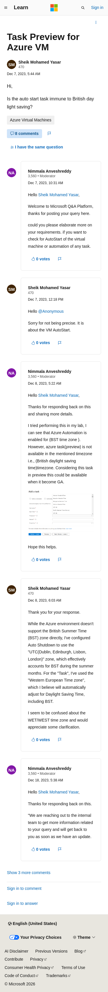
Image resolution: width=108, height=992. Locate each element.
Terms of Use (73, 967)
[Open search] (83, 8)
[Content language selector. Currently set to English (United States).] (32, 923)
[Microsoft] (54, 8)
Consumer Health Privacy (27, 967)
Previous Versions (51, 951)
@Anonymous (51, 311)
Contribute (14, 959)
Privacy (36, 959)
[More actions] (96, 22)
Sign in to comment (24, 888)
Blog (79, 951)
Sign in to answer (22, 903)
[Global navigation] (6, 8)
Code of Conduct (20, 975)
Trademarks (56, 975)
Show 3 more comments (28, 872)
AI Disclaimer (16, 951)
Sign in (97, 7)
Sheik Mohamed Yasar (39, 62)
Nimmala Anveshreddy (49, 171)
